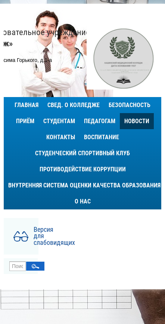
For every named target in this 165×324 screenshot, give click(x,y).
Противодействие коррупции (83, 169)
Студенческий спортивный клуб (82, 153)
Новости (136, 121)
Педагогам (99, 121)
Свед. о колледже (73, 105)
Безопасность (129, 105)
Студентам (59, 121)
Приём (25, 121)
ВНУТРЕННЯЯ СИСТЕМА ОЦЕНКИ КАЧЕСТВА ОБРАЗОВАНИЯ (84, 185)
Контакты (60, 137)
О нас (83, 201)
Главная (26, 105)
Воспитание (101, 137)
